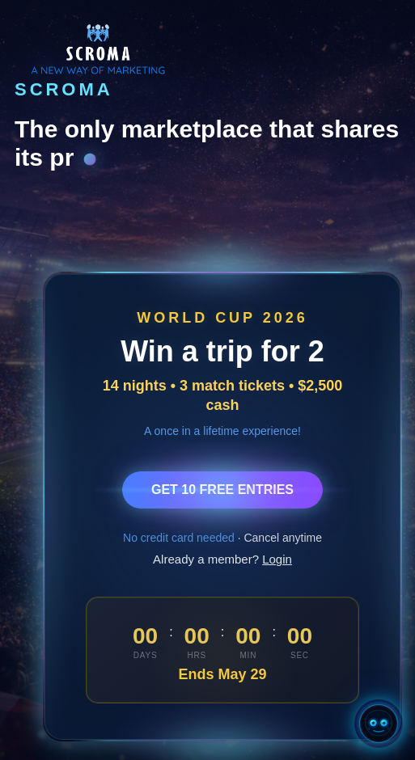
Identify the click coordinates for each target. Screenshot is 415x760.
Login (277, 559)
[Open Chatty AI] (378, 723)
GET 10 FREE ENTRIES (222, 489)
